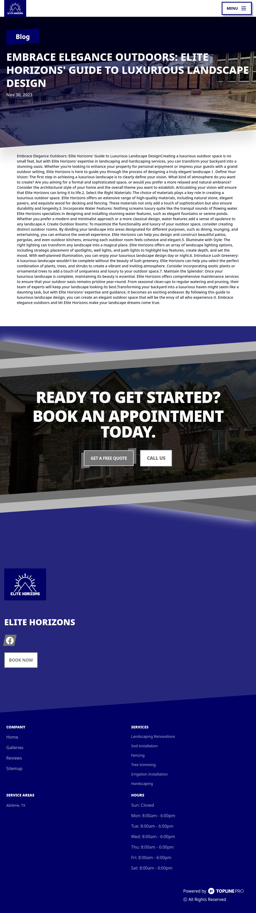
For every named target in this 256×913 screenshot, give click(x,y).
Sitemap (14, 768)
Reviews (14, 758)
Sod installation (144, 745)
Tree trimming (143, 764)
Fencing (138, 755)
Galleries (14, 747)
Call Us (156, 458)
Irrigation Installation (149, 774)
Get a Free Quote (109, 458)
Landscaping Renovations (153, 736)
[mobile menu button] (236, 8)
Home (12, 737)
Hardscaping (142, 783)
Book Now (21, 660)
